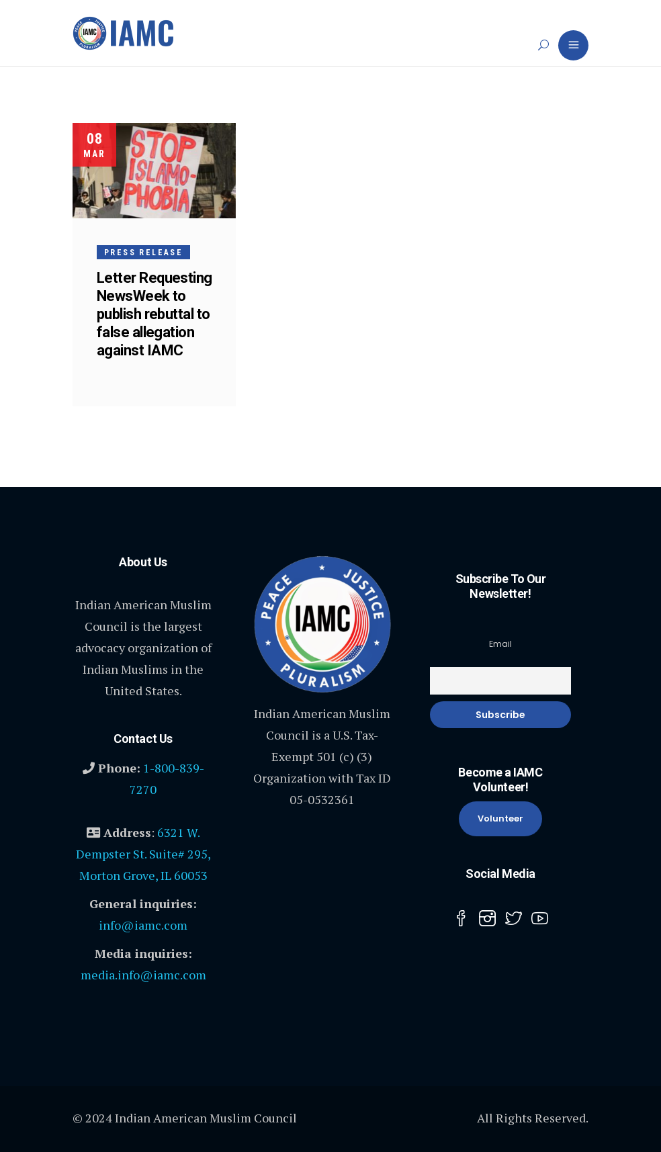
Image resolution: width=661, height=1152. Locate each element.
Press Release (143, 252)
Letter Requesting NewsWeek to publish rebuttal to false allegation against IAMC (154, 314)
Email (500, 644)
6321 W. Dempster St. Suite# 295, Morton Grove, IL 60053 (143, 853)
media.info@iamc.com (143, 975)
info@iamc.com (143, 925)
